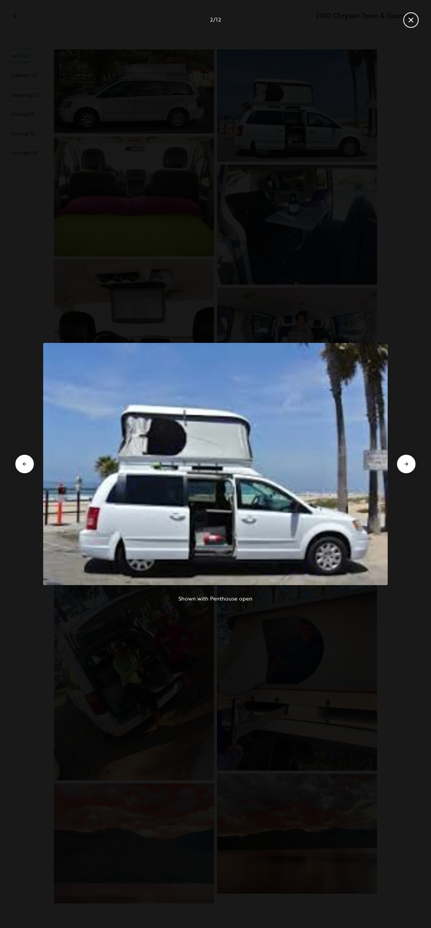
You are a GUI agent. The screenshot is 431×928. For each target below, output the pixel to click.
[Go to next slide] (406, 464)
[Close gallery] (411, 20)
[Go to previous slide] (24, 464)
